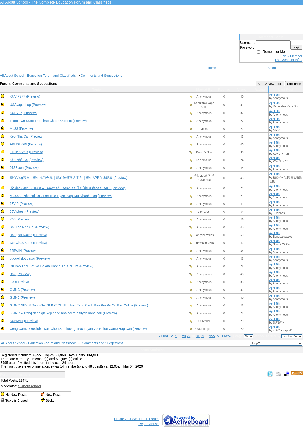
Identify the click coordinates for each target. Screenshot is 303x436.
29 (189, 336)
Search (272, 68)
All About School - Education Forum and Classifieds (38, 75)
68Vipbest (17, 211)
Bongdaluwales (21, 235)
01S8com (17, 168)
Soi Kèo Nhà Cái (22, 227)
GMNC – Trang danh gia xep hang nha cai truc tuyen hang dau (56, 313)
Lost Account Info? (288, 60)
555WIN (16, 250)
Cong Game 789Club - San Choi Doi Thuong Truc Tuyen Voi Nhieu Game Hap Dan (71, 329)
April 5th (274, 94)
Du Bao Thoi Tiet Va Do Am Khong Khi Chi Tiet (44, 266)
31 (198, 336)
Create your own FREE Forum (136, 419)
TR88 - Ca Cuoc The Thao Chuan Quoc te (41, 121)
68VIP (14, 204)
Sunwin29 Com (21, 243)
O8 (12, 282)
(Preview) (33, 96)
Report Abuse (148, 424)
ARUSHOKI (18, 144)
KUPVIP (16, 113)
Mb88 (14, 128)
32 (202, 336)
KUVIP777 (17, 96)
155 (212, 336)
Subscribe (294, 83)
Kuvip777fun (19, 152)
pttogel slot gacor (22, 258)
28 (184, 336)
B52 (13, 274)
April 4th (274, 142)
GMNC (15, 290)
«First (164, 336)
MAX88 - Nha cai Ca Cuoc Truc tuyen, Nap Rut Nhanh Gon (53, 196)
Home (212, 68)
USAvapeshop (20, 105)
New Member (292, 56)
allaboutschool (29, 386)
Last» (226, 336)
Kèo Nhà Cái (19, 136)
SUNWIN (16, 321)
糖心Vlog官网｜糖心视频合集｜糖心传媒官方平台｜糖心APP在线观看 (61, 178)
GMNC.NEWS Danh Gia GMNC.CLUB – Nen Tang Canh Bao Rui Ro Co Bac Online (71, 305)
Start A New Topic (270, 83)
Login (296, 47)
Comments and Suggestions (101, 75)
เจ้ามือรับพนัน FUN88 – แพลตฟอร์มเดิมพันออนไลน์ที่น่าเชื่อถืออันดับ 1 (60, 188)
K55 (13, 219)
